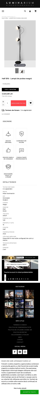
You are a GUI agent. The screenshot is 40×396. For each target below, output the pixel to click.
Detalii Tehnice (9, 182)
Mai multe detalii (20, 388)
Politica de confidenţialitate (20, 327)
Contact (20, 342)
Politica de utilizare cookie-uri (20, 329)
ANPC (20, 337)
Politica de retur (20, 332)
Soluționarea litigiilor (20, 334)
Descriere (7, 121)
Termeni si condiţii (20, 325)
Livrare (20, 339)
